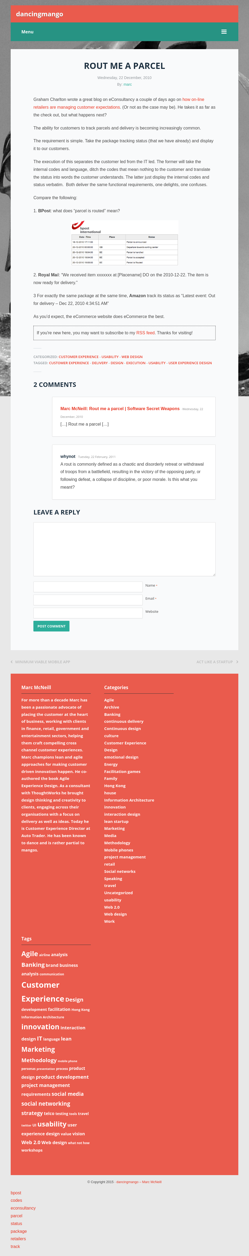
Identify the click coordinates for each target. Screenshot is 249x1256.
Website (151, 611)
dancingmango (39, 13)
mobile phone (67, 1061)
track (15, 1246)
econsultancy (23, 1208)
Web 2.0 (112, 907)
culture (111, 735)
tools (73, 1114)
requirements (35, 1094)
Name (151, 585)
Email (150, 598)
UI (34, 1125)
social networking (45, 1103)
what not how (79, 1143)
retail (109, 864)
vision (78, 1134)
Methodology (117, 842)
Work (109, 921)
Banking (112, 714)
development (34, 1009)
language (51, 1039)
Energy (111, 764)
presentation (46, 1069)
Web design (132, 356)
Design (117, 362)
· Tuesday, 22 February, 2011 (96, 457)
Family (110, 778)
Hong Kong (115, 785)
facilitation (59, 1009)
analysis (59, 954)
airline (44, 954)
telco (49, 1113)
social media (68, 1093)
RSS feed (146, 333)
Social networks (119, 871)
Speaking (113, 878)
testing (61, 1113)
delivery (100, 362)
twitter (26, 1125)
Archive (111, 707)
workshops (31, 1150)
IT (39, 1038)
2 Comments (54, 384)
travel (110, 885)
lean (66, 1038)
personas (28, 1069)
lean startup (116, 821)
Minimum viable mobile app (40, 661)
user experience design (190, 362)
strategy (32, 1113)
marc (128, 84)
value (66, 1133)
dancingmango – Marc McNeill (139, 1182)
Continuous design (122, 728)
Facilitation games (122, 771)
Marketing (114, 828)
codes (16, 1200)
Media (110, 835)
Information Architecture (129, 800)
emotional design (121, 757)
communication (52, 974)
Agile (109, 699)
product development (62, 1076)
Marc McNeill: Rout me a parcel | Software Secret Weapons (120, 408)
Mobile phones (118, 850)
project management (125, 856)
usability (110, 356)
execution (136, 362)
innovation (115, 807)
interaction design (122, 814)
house (110, 792)
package (19, 1231)
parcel (16, 1216)
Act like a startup (217, 661)
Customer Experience (79, 356)
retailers (18, 1239)
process (62, 1069)
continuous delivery (123, 721)
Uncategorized (118, 892)
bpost (16, 1193)
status (16, 1223)
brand (52, 965)
